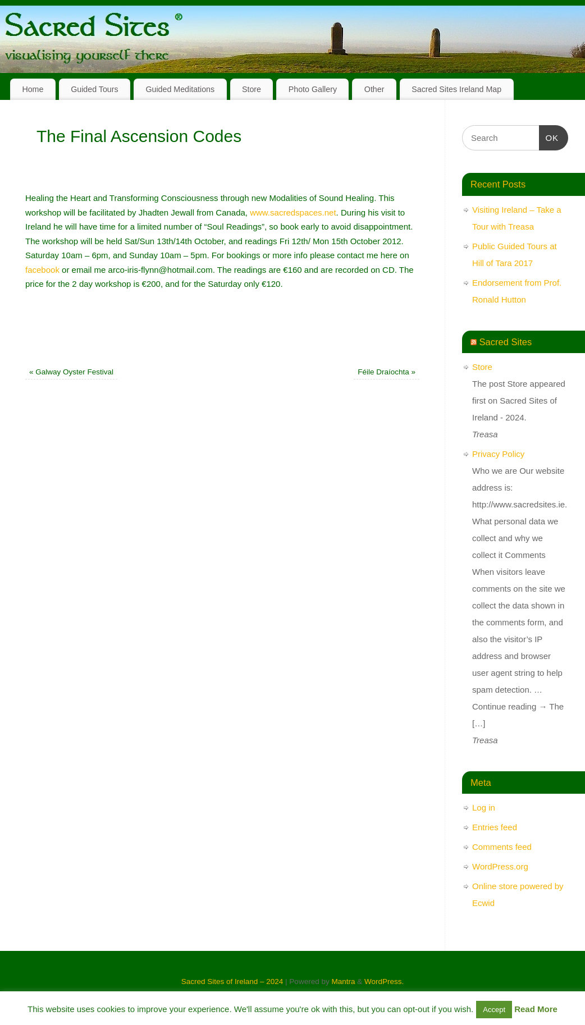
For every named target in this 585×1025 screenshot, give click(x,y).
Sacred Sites (505, 342)
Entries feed (494, 827)
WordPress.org (500, 866)
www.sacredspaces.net (293, 212)
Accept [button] (494, 1009)
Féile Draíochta (386, 372)
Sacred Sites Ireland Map (456, 89)
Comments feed (502, 847)
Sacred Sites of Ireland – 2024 (232, 981)
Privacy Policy (498, 454)
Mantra (343, 981)
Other (374, 89)
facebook (42, 269)
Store (251, 89)
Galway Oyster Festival (71, 372)
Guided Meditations (179, 89)
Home (32, 89)
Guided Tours (94, 89)
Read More (535, 1009)
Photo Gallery (313, 89)
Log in (483, 807)
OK (549, 136)
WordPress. (384, 981)
